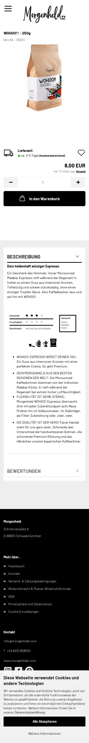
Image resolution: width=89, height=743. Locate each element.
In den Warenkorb (39, 198)
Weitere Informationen (44, 733)
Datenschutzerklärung (30, 712)
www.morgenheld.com (20, 661)
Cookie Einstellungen (23, 611)
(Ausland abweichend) (52, 155)
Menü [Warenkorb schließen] (8, 8)
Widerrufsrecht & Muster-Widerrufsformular (39, 589)
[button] (11, 182)
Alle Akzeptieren (45, 721)
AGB (11, 596)
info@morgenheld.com (20, 641)
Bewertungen (24, 471)
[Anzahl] (44, 182)
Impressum (16, 566)
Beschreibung (23, 256)
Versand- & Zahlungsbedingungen (32, 581)
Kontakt (14, 574)
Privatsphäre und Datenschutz (30, 604)
